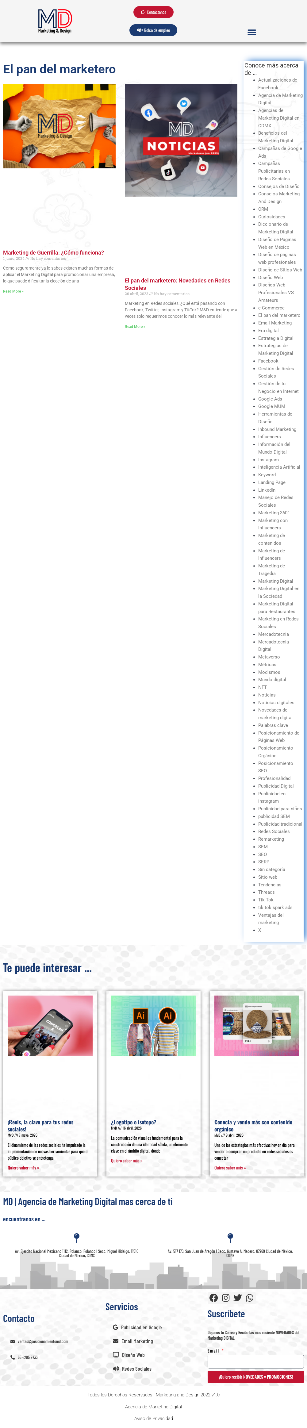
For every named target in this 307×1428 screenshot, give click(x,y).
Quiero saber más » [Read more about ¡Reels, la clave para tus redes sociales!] (23, 1167)
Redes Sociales (274, 831)
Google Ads (270, 399)
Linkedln (266, 490)
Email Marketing (275, 323)
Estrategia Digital (276, 338)
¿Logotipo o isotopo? (133, 1122)
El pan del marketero (279, 315)
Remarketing (271, 839)
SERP (263, 862)
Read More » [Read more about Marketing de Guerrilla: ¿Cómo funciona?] (13, 291)
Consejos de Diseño (279, 186)
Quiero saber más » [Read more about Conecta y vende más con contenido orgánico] (230, 1167)
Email (214, 1350)
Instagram (268, 460)
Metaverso (269, 657)
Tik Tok (266, 900)
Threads (266, 892)
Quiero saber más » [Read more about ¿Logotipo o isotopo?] (127, 1160)
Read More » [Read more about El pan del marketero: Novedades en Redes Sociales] (135, 326)
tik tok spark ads (275, 907)
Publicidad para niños (280, 809)
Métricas (267, 664)
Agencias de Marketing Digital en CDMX (278, 118)
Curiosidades (271, 217)
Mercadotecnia (273, 634)
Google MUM (271, 406)
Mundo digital (272, 679)
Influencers (269, 437)
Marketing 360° (273, 513)
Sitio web (267, 877)
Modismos (269, 672)
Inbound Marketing (277, 429)
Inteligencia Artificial (279, 467)
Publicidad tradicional (280, 824)
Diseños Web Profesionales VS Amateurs (276, 292)
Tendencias (270, 885)
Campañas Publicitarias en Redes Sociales (274, 171)
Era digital (268, 330)
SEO (262, 854)
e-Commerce (271, 308)
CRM (263, 209)
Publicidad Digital (276, 786)
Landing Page (272, 482)
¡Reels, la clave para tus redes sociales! (40, 1125)
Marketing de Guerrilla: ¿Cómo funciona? (53, 252)
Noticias (267, 695)
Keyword (267, 475)
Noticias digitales (276, 702)
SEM (263, 847)
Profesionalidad (274, 778)
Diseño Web (270, 277)
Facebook (268, 361)
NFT (262, 687)
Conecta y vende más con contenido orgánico (253, 1125)
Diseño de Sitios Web (280, 270)
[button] (252, 32)
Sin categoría (271, 869)
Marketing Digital (275, 581)
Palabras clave (273, 725)
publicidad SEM (274, 816)
